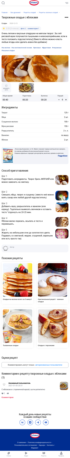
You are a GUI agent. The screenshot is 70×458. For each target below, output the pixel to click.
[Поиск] (3, 2)
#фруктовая (46, 47)
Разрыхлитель (8, 131)
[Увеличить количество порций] (66, 99)
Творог (4, 113)
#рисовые (37, 47)
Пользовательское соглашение (25, 445)
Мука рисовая (8, 126)
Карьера (42, 445)
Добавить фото (6, 88)
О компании (21, 442)
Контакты (50, 445)
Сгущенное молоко (10, 122)
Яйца (4, 117)
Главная (5, 12)
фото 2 (23, 28)
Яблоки (5, 140)
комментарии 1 (33, 28)
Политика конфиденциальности (39, 442)
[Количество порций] (62, 99)
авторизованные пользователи (48, 365)
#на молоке (6, 47)
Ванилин (5, 135)
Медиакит (34, 448)
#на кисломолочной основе (21, 47)
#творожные (56, 47)
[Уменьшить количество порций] (58, 99)
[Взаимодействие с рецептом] (66, 17)
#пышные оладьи (8, 50)
